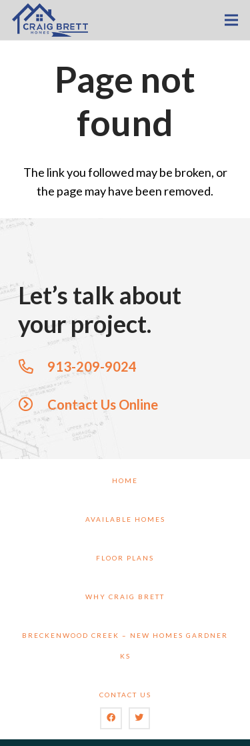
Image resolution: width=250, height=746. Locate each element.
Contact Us (125, 695)
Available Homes (125, 519)
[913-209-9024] (32, 366)
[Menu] (231, 20)
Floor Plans (125, 558)
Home (125, 480)
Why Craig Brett (125, 597)
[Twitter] (140, 718)
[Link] (50, 20)
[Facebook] (111, 718)
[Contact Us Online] (32, 404)
